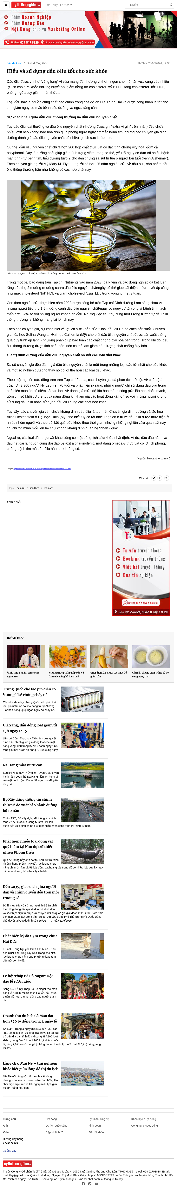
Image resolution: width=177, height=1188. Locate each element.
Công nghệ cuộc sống (144, 1125)
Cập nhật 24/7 (54, 1132)
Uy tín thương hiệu (99, 1119)
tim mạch (48, 488)
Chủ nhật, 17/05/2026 (60, 5)
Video (6, 1132)
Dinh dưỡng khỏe (37, 63)
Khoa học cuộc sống (143, 1119)
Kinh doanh (95, 1125)
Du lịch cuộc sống (57, 1125)
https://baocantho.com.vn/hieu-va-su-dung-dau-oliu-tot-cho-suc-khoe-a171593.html (42, 469)
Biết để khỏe (14, 63)
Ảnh (5, 1125)
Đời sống (51, 1119)
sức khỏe (34, 488)
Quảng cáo (9, 1150)
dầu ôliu (21, 488)
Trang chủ (9, 1119)
